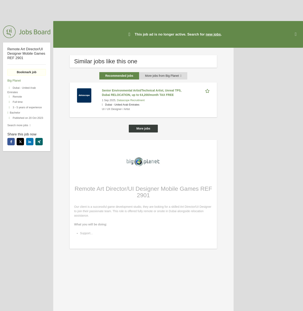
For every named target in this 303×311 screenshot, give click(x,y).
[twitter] (20, 141)
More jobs (143, 128)
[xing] (39, 141)
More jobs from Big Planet (163, 75)
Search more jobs (17, 125)
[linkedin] (29, 141)
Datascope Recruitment (131, 100)
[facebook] (11, 141)
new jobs (213, 34)
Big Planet (14, 80)
